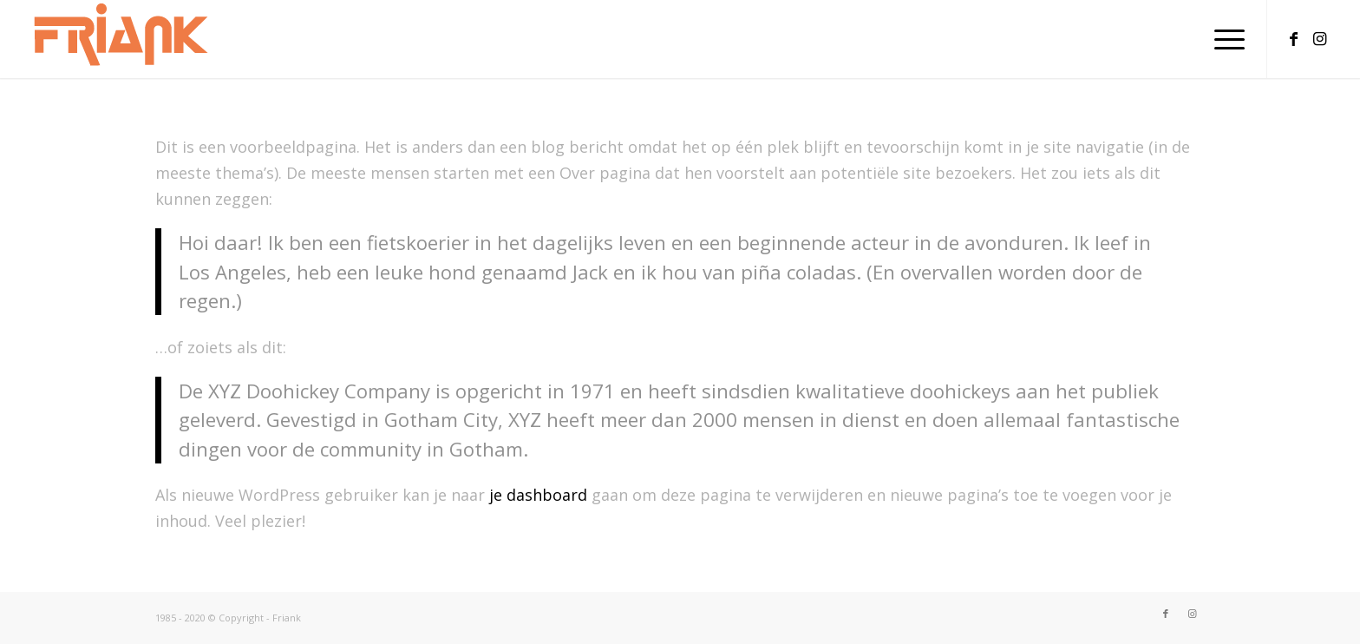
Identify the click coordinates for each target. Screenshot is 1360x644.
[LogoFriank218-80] (121, 39)
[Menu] (1224, 39)
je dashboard (538, 494)
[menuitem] (1224, 39)
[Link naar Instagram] (1320, 38)
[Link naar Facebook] (1294, 38)
